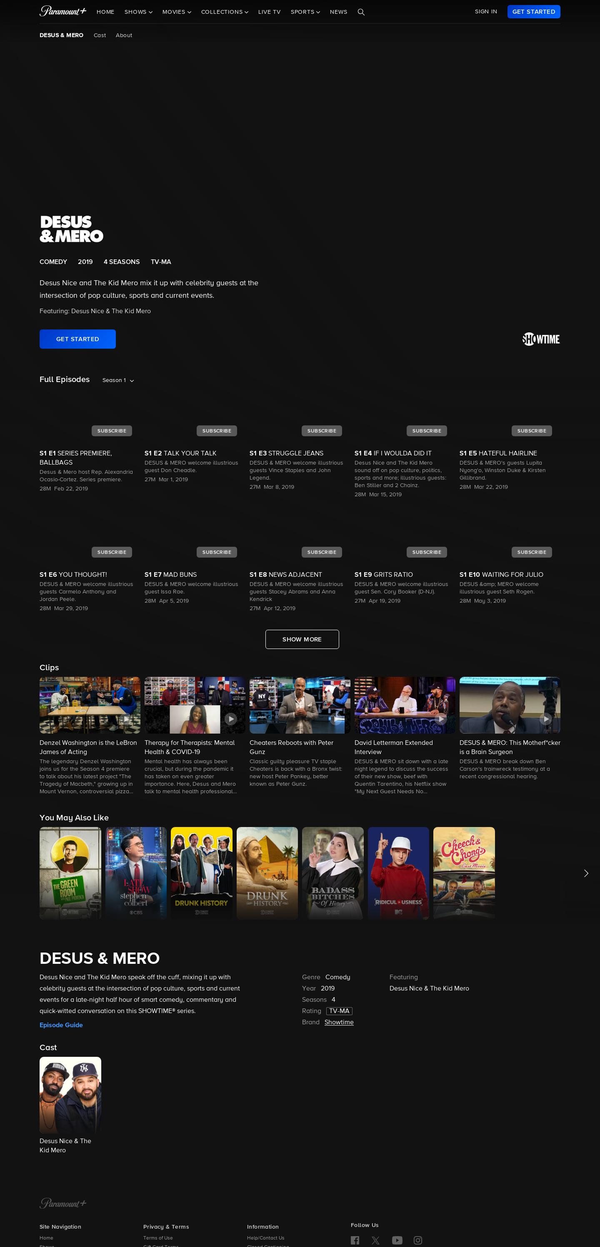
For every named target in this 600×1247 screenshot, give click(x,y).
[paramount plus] (63, 11)
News (338, 12)
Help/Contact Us (266, 1238)
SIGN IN (486, 12)
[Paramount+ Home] (63, 1204)
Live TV (269, 12)
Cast (100, 35)
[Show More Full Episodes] (302, 639)
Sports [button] (304, 12)
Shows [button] (137, 12)
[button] (90, 736)
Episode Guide (61, 1025)
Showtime (339, 1022)
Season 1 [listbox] (114, 380)
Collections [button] (223, 12)
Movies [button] (175, 12)
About (124, 35)
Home (106, 12)
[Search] (361, 12)
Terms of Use (158, 1238)
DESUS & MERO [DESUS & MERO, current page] (62, 35)
